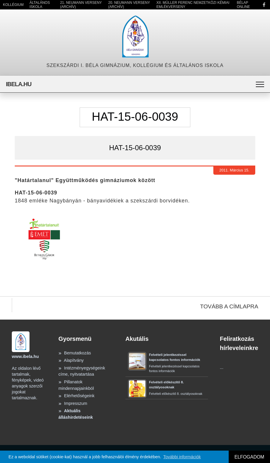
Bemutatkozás (74, 353)
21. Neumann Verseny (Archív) (81, 5)
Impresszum (72, 403)
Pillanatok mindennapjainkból (76, 385)
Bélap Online (243, 5)
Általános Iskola (40, 5)
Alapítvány (71, 360)
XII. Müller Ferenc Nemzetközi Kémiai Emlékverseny (192, 5)
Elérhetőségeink (76, 395)
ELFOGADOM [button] (249, 456)
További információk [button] (182, 456)
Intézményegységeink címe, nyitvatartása (81, 371)
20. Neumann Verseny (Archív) (129, 5)
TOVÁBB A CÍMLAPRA (229, 306)
